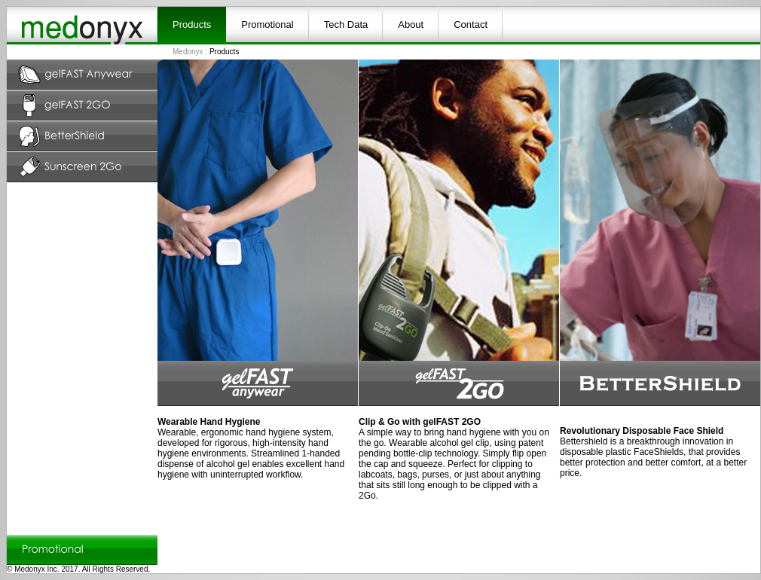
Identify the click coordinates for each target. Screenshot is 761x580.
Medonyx (188, 51)
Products (192, 24)
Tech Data (346, 24)
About (410, 24)
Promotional (267, 24)
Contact (470, 24)
